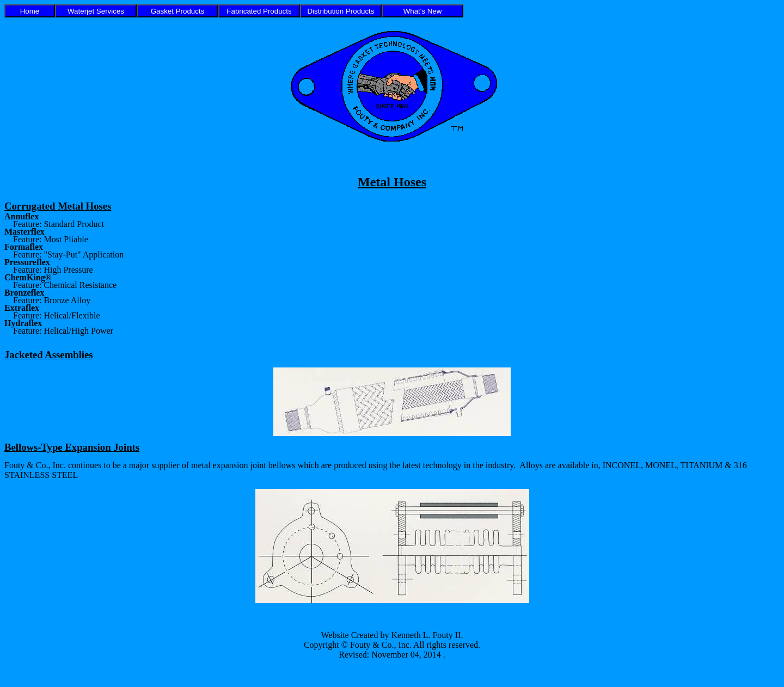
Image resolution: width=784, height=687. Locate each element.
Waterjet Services (96, 11)
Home (30, 11)
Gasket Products (178, 11)
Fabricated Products (258, 11)
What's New (422, 11)
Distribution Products (341, 11)
